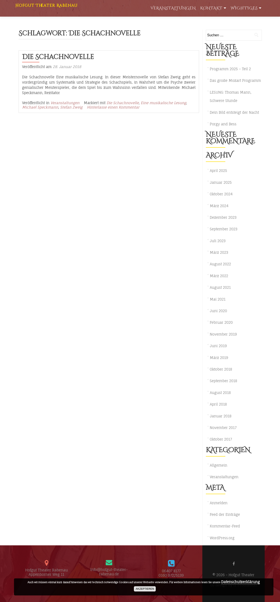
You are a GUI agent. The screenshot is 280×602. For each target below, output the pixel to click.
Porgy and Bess (223, 124)
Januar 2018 (220, 416)
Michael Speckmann (40, 107)
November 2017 (223, 427)
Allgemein (218, 465)
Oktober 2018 (221, 369)
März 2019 (219, 357)
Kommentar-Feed (225, 526)
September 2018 (223, 381)
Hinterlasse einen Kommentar (113, 107)
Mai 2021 (218, 299)
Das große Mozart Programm (235, 80)
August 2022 (220, 264)
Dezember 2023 (223, 217)
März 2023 (219, 252)
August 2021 (220, 287)
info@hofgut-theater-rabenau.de (109, 571)
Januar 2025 (221, 182)
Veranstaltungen (173, 8)
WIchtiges (244, 8)
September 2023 (223, 229)
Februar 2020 (221, 322)
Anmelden (219, 503)
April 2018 (218, 404)
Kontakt (211, 8)
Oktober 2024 (221, 194)
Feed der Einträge (225, 514)
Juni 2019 (218, 346)
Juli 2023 (218, 241)
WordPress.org (222, 538)
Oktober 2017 (221, 439)
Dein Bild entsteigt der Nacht (234, 112)
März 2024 (219, 206)
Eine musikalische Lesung (163, 103)
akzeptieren (145, 588)
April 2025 (218, 170)
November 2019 (223, 334)
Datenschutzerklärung (240, 582)
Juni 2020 (218, 311)
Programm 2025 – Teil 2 (230, 69)
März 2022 (219, 276)
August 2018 (220, 392)
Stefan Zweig (71, 107)
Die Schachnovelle (58, 57)
